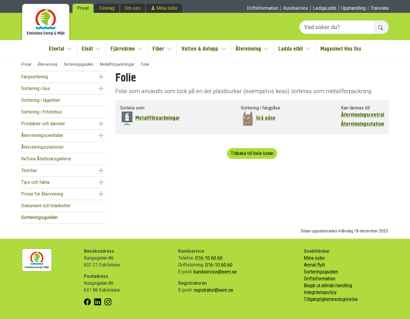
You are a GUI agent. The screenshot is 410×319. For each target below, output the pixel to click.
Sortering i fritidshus (41, 112)
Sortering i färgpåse (260, 108)
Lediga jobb (324, 8)
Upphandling (353, 8)
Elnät (87, 48)
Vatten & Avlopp (200, 48)
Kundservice (295, 8)
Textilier (29, 170)
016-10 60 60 (208, 258)
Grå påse (266, 117)
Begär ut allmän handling (328, 285)
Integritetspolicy (320, 292)
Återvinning (248, 48)
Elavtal (56, 48)
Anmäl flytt (314, 265)
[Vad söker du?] (336, 27)
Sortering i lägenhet (40, 100)
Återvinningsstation (362, 124)
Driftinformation (262, 8)
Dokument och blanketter (46, 205)
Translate (380, 8)
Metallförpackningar (117, 64)
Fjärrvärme (122, 48)
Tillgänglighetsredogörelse (331, 299)
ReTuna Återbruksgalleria (46, 159)
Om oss (132, 8)
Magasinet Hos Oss (340, 48)
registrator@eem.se (213, 290)
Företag (106, 8)
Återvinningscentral (362, 114)
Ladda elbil (290, 48)
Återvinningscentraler (42, 135)
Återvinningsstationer (42, 147)
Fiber (158, 48)
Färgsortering (34, 76)
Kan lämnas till (355, 108)
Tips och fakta (35, 182)
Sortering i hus (35, 88)
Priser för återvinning (42, 194)
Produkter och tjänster (43, 123)
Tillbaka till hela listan (252, 153)
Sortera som (132, 108)
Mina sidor (167, 8)
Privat (83, 8)
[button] (101, 77)
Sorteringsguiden (78, 64)
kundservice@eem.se (215, 271)
